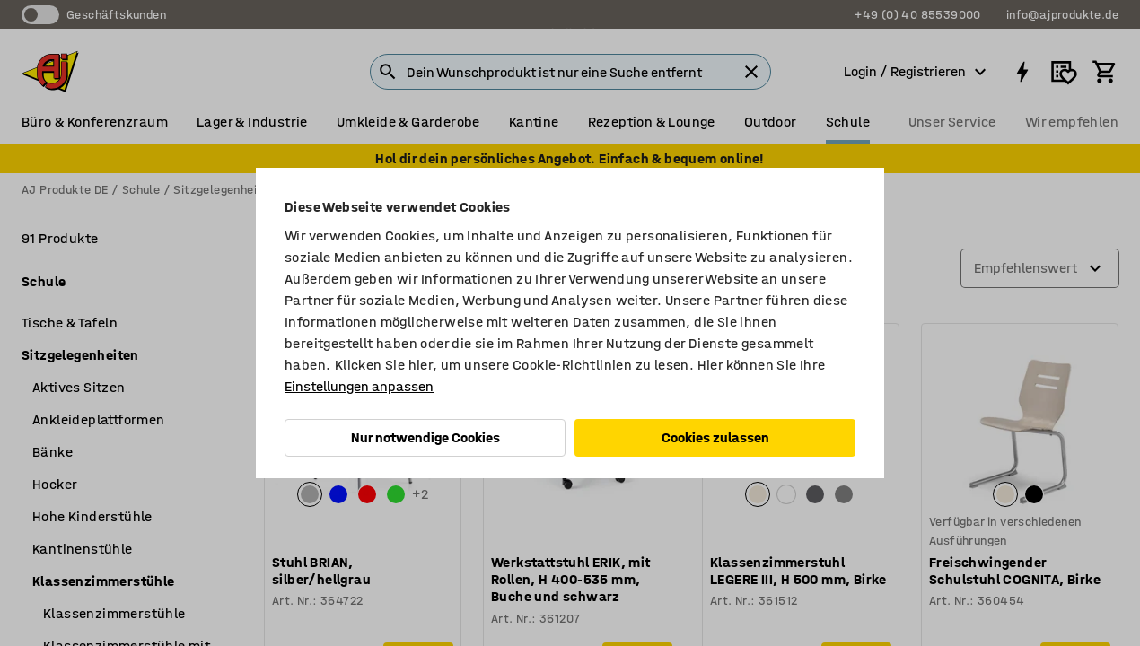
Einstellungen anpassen (359, 386)
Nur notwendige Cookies (425, 437)
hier (421, 364)
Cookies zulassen (715, 437)
